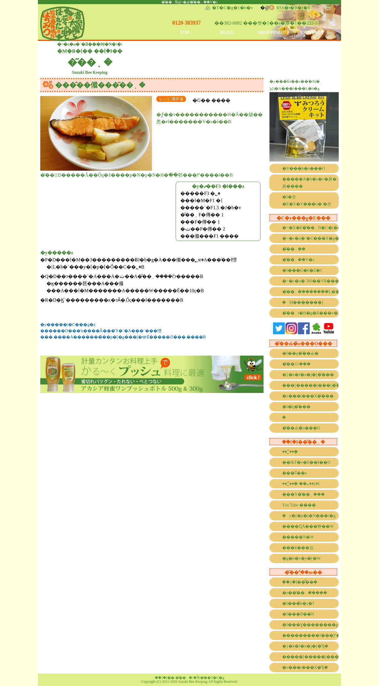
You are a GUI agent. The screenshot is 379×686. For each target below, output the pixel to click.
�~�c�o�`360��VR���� (310, 281)
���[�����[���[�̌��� (310, 385)
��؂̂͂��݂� (290, 452)
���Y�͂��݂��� (303, 494)
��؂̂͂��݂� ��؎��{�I (300, 484)
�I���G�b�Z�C (302, 270)
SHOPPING (269, 32)
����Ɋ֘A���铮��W (308, 526)
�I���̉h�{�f (298, 603)
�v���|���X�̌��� (308, 396)
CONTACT (312, 32)
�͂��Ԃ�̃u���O (301, 428)
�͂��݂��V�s (298, 260)
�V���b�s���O (303, 168)
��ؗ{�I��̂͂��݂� (299, 582)
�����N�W (298, 537)
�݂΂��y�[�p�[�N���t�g (308, 516)
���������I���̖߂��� (310, 635)
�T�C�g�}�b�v (232, 7)
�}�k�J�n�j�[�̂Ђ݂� (305, 646)
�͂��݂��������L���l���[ (310, 292)
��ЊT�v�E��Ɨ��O (306, 462)
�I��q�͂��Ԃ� (300, 353)
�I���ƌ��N (298, 614)
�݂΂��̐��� (285, 417)
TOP (185, 32)
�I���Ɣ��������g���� (310, 625)
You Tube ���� (299, 505)
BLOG (227, 32)
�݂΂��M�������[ (302, 302)
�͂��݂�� (294, 249)
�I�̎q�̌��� (296, 406)
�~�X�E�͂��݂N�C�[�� (310, 228)
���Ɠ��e (294, 473)
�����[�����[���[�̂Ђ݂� (310, 657)
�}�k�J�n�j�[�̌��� (308, 374)
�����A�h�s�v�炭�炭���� (309, 182)
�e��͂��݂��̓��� (304, 593)
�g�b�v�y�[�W (301, 558)
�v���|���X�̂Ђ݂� (305, 667)
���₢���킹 (298, 548)
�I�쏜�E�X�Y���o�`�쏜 (306, 200)
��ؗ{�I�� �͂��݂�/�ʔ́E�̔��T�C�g (189, 678)
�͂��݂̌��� (296, 364)
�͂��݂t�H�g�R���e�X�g (310, 313)
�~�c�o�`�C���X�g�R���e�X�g (310, 238)
